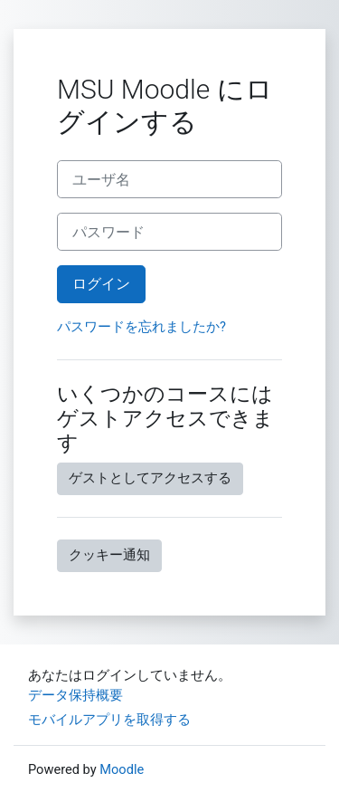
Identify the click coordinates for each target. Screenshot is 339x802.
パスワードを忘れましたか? (141, 327)
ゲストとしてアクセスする (150, 478)
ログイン (101, 283)
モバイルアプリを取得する (109, 719)
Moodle (121, 769)
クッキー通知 (109, 555)
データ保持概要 (75, 695)
